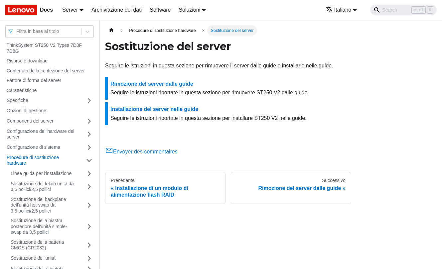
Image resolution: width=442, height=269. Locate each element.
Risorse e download (27, 60)
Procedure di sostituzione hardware (33, 160)
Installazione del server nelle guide (154, 109)
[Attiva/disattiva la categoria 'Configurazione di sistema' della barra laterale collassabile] (89, 147)
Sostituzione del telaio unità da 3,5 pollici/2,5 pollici (42, 186)
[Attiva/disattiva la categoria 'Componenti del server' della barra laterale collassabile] (89, 121)
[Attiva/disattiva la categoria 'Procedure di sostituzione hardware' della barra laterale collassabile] (89, 160)
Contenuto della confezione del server (46, 70)
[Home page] (111, 30)
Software (160, 10)
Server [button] (70, 10)
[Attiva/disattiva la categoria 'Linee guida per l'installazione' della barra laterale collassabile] (89, 173)
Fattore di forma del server (34, 80)
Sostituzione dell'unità (33, 258)
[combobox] (17, 31)
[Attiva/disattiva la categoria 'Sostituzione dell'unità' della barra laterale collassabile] (89, 258)
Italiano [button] (339, 10)
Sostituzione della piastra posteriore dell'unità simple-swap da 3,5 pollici (39, 226)
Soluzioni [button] (189, 10)
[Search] (403, 10)
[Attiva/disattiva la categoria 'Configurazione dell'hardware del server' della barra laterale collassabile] (89, 134)
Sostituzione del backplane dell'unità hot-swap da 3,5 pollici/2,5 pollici (38, 205)
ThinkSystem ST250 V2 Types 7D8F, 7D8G (45, 48)
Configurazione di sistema (33, 147)
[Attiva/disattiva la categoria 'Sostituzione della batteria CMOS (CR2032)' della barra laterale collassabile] (89, 245)
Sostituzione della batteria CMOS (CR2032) (37, 245)
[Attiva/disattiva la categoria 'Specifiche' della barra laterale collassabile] (89, 100)
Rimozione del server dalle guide (151, 84)
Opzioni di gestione (26, 110)
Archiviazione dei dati (116, 10)
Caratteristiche (22, 90)
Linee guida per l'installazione (41, 173)
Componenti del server (30, 121)
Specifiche (17, 100)
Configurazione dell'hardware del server (40, 134)
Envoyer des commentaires (141, 151)
